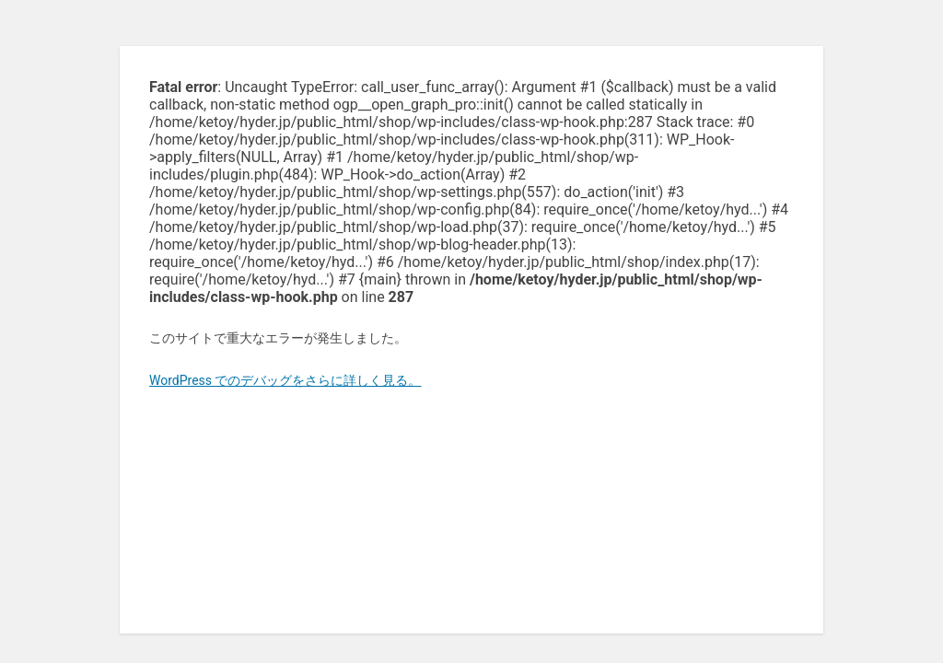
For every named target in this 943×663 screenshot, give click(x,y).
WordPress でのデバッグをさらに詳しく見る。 (285, 380)
